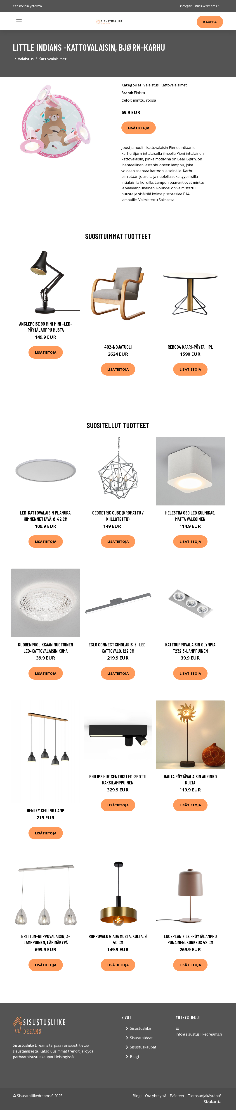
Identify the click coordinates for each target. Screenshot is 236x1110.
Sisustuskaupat (143, 1047)
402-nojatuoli (118, 347)
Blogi (134, 1056)
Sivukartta (212, 1101)
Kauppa (210, 21)
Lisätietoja (138, 127)
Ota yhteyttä (155, 1095)
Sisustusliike (140, 1028)
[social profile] (46, 6)
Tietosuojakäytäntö (204, 1095)
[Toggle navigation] (19, 21)
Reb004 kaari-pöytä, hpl (190, 347)
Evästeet (177, 1095)
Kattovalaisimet (53, 58)
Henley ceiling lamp (45, 810)
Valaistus (26, 58)
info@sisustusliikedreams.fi (199, 6)
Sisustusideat (141, 1037)
